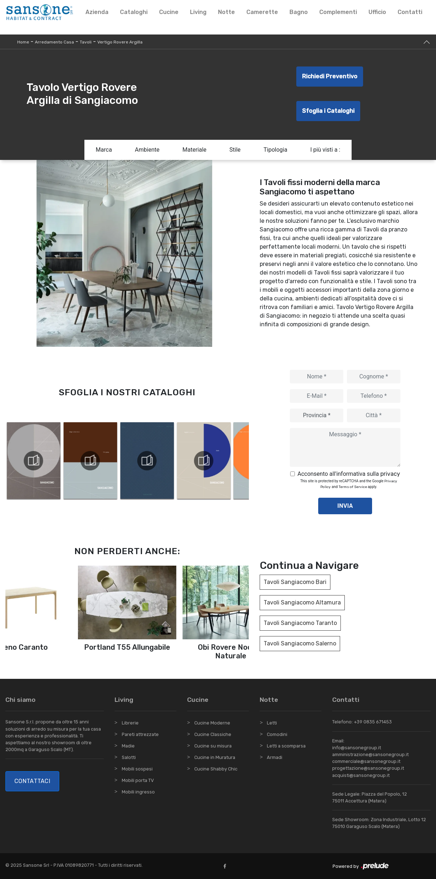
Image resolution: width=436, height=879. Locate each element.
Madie (128, 746)
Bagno (298, 12)
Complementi (338, 12)
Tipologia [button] (275, 149)
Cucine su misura (213, 746)
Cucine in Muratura (214, 757)
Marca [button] (104, 149)
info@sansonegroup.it (356, 747)
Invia (345, 505)
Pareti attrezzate (140, 734)
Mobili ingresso (138, 792)
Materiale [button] (194, 149)
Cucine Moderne (212, 723)
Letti (272, 723)
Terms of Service (353, 487)
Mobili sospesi (137, 769)
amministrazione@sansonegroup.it (370, 754)
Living (198, 12)
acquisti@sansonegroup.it (361, 775)
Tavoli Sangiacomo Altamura (302, 602)
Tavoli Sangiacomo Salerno (300, 643)
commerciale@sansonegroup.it (366, 761)
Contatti (410, 12)
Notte (226, 12)
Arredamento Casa (54, 42)
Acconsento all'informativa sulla (348, 473)
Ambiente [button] (147, 149)
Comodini (277, 734)
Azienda (96, 12)
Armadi (274, 757)
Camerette (262, 12)
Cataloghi (134, 12)
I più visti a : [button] (325, 149)
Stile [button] (235, 149)
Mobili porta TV (138, 780)
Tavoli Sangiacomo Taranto (300, 623)
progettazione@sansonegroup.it (368, 768)
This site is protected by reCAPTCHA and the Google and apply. (348, 484)
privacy (390, 473)
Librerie (130, 723)
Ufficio (377, 12)
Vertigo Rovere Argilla (120, 42)
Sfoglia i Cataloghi (328, 110)
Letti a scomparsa (286, 746)
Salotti (129, 757)
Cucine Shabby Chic (215, 769)
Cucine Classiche (212, 734)
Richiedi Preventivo (329, 76)
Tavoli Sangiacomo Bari (295, 582)
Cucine (168, 12)
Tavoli (86, 42)
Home (23, 42)
